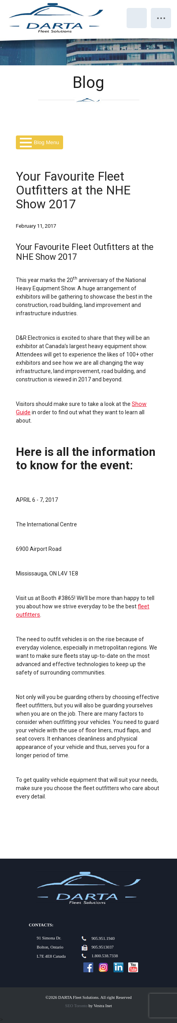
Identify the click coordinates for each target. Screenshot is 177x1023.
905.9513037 (102, 947)
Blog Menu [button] (39, 142)
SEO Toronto (76, 1006)
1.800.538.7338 (104, 956)
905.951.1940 (103, 938)
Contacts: (41, 925)
